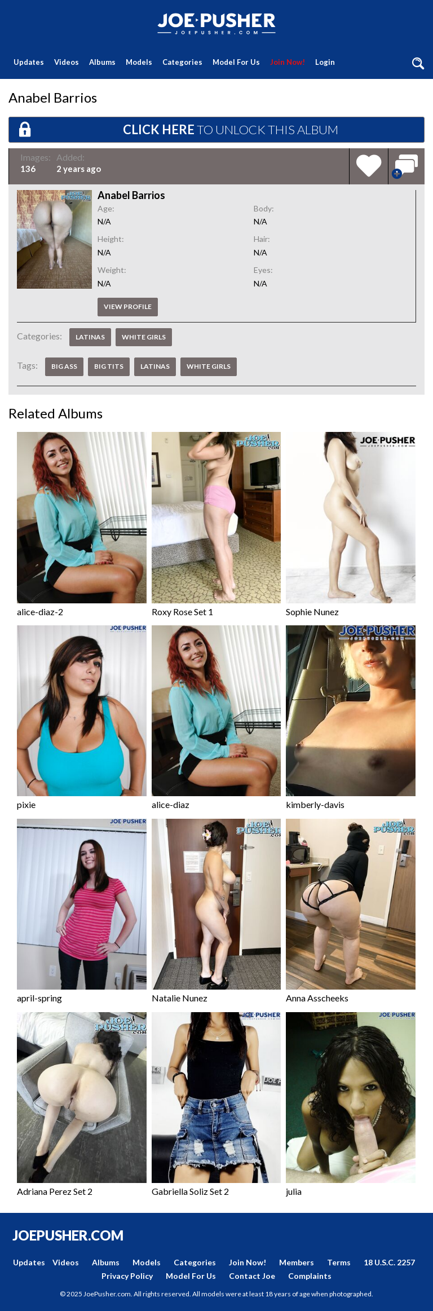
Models (139, 62)
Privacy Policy (127, 1276)
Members (296, 1262)
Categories (182, 62)
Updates (29, 62)
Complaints (310, 1276)
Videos (66, 62)
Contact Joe (252, 1276)
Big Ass (64, 366)
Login (325, 62)
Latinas (90, 337)
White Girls (144, 337)
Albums (102, 62)
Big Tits (108, 366)
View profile (128, 306)
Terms (339, 1262)
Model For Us (236, 62)
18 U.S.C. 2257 (389, 1262)
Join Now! (287, 62)
